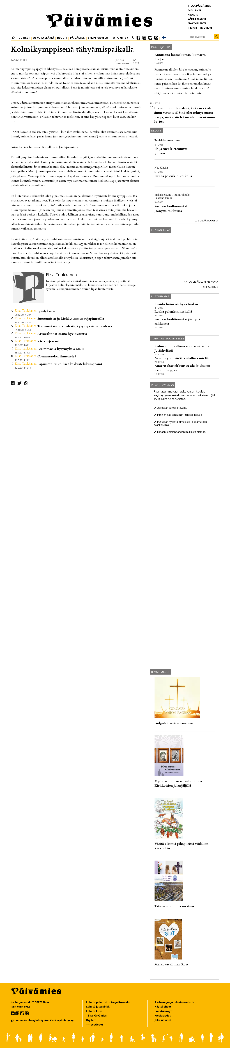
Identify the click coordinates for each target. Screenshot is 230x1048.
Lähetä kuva (210, 287)
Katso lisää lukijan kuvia (201, 281)
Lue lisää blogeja (206, 220)
